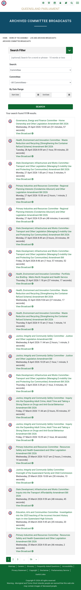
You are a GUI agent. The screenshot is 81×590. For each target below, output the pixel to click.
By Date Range (16, 89)
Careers (21, 566)
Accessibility (67, 566)
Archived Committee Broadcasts (17, 41)
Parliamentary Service (60, 570)
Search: (13, 64)
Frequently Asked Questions (48, 566)
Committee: (15, 77)
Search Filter (41, 50)
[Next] (36, 559)
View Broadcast (24, 133)
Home (5, 38)
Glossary (30, 566)
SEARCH (40, 106)
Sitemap (11, 566)
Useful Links (41, 574)
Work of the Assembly (18, 38)
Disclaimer (44, 570)
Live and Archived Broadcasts (43, 38)
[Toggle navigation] (77, 3)
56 (31, 559)
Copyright (33, 570)
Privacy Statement (19, 570)
